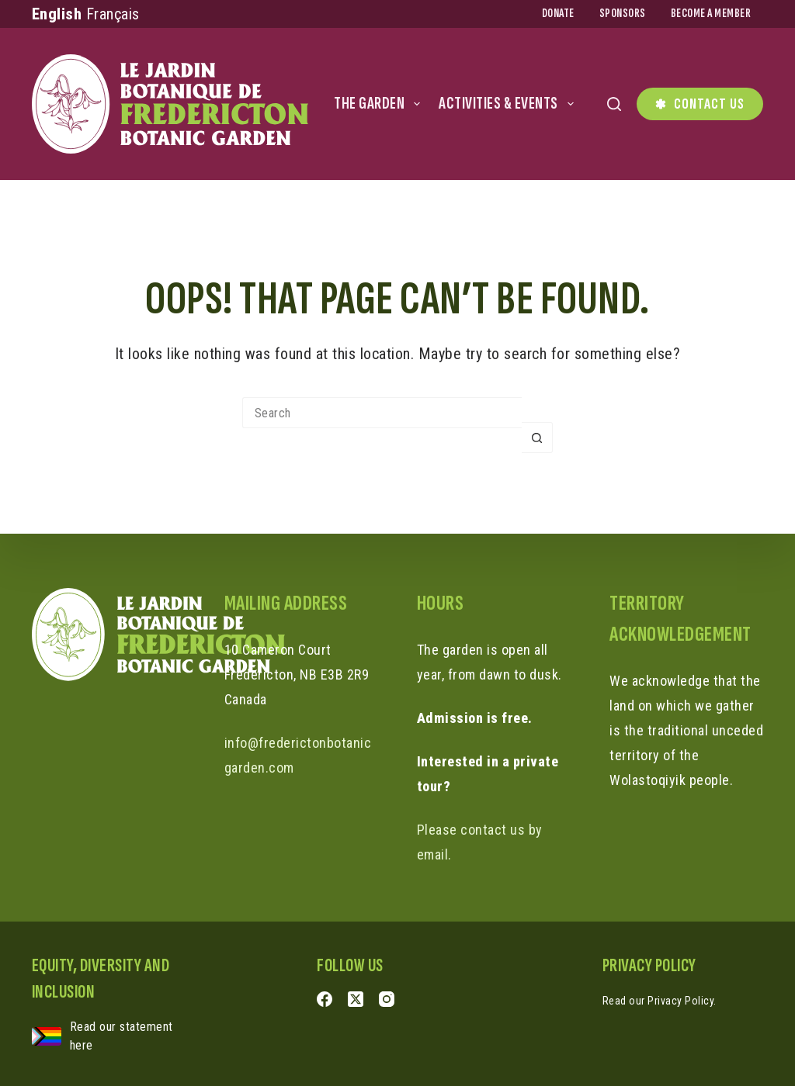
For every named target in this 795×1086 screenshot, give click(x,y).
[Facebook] (324, 999)
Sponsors (622, 13)
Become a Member (711, 13)
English (57, 14)
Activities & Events (509, 103)
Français (113, 14)
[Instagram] (386, 999)
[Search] (614, 104)
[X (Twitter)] (355, 999)
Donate (558, 13)
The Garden (380, 103)
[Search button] (537, 437)
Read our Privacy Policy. (659, 1000)
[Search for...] (382, 412)
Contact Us (700, 104)
